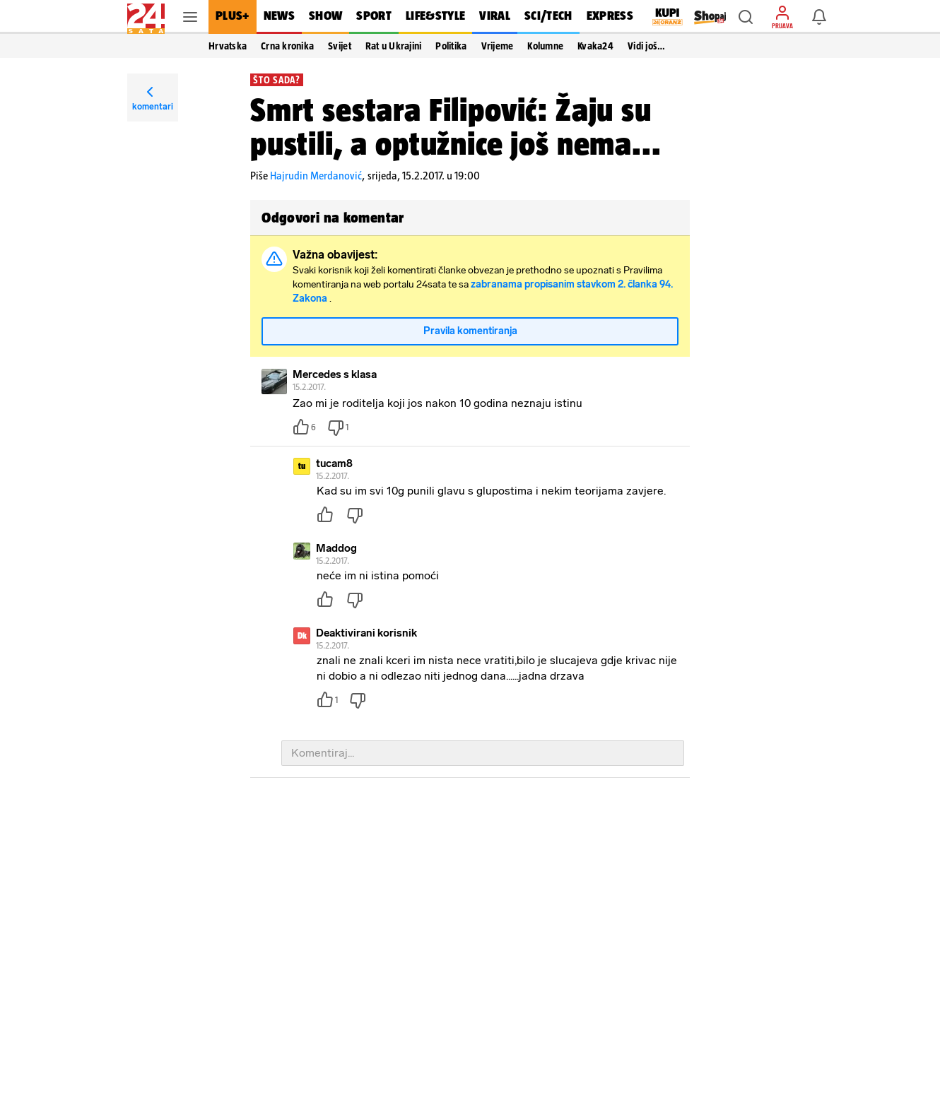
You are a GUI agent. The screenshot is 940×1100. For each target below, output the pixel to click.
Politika (450, 46)
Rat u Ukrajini (393, 46)
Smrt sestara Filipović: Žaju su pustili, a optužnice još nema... (456, 126)
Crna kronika (287, 46)
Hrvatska (227, 46)
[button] (746, 17)
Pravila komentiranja (470, 331)
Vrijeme (497, 46)
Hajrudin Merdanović (316, 176)
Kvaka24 (595, 46)
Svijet (339, 46)
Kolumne (545, 46)
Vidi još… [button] (646, 46)
